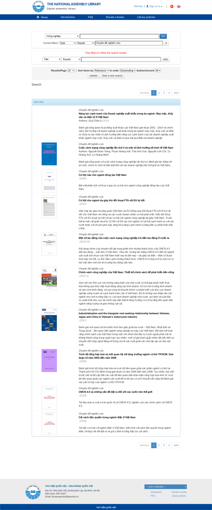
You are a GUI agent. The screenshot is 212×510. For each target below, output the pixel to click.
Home (42, 17)
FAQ (90, 17)
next (176, 92)
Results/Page (58, 70)
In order (114, 70)
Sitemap (138, 6)
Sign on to (154, 6)
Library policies (146, 17)
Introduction (68, 17)
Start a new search (112, 75)
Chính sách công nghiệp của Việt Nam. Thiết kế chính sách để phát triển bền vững (126, 272)
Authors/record (145, 70)
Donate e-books (115, 17)
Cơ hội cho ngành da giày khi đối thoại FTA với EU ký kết (112, 200)
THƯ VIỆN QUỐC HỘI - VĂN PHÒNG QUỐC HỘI (69, 486)
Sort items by (85, 70)
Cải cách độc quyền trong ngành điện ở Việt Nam (107, 417)
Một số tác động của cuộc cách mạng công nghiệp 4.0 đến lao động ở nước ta (124, 238)
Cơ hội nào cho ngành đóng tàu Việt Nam (102, 175)
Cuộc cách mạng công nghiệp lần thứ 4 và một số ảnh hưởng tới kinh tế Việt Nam (126, 147)
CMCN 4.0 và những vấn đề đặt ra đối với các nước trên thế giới (115, 392)
